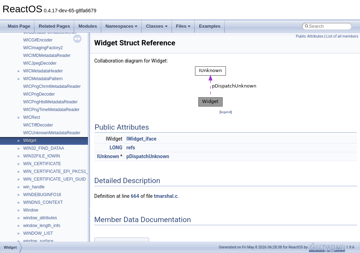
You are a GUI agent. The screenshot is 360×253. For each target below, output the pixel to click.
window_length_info (41, 225)
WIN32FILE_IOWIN (41, 156)
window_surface (38, 241)
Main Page (19, 26)
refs (131, 147)
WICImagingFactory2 (43, 47)
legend (225, 112)
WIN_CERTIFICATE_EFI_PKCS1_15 (58, 171)
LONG (116, 147)
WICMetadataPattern (43, 78)
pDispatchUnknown (148, 156)
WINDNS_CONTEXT (43, 202)
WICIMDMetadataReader (47, 55)
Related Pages (54, 26)
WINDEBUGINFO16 (42, 194)
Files (183, 26)
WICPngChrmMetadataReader (52, 86)
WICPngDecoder (39, 94)
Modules (87, 26)
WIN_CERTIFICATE (42, 163)
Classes (156, 26)
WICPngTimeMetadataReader (51, 109)
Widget (29, 140)
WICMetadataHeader (43, 71)
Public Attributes (309, 36)
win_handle (34, 186)
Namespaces (121, 26)
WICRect (31, 117)
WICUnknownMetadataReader (52, 132)
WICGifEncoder (37, 40)
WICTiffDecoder (38, 125)
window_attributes (40, 217)
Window (30, 210)
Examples (209, 26)
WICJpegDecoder (40, 63)
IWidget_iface (142, 139)
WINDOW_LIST (38, 233)
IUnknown (108, 156)
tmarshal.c (166, 196)
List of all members (342, 36)
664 (135, 196)
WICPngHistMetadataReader (50, 101)
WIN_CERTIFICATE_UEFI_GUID (54, 179)
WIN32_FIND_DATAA (43, 148)
